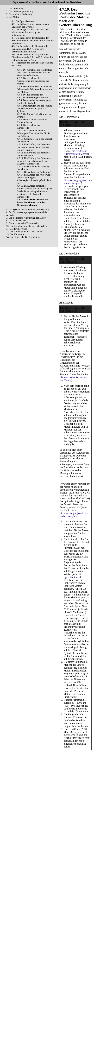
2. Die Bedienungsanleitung (19, 11)
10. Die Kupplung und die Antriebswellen (26, 226)
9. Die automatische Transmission (22, 223)
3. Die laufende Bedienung (19, 14)
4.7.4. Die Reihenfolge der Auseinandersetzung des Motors (32, 96)
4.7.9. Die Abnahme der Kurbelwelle (28, 126)
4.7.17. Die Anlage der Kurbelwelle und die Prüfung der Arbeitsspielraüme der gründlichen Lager (34, 178)
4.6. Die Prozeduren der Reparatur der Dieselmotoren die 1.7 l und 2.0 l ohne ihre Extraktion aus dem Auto (32, 57)
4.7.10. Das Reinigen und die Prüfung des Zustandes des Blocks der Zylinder (33, 133)
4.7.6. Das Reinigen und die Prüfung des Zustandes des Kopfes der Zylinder (34, 108)
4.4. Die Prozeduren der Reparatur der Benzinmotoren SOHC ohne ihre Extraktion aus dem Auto (33, 41)
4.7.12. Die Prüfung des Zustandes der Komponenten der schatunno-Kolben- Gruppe (33, 147)
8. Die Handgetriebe (16, 220)
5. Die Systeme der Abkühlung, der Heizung (27, 209)
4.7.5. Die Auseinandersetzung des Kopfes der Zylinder (33, 101)
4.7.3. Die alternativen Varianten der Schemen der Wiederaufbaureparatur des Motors (35, 89)
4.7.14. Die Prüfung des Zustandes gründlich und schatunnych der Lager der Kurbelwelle (33, 161)
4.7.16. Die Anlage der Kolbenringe (34, 172)
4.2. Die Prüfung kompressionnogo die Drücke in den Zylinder (30, 25)
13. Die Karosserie (15, 234)
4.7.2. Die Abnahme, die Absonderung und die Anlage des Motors (33, 81)
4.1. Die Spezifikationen (23, 21)
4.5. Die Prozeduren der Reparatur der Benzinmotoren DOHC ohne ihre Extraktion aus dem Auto (30, 49)
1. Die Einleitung (14, 8)
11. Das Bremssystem (16, 229)
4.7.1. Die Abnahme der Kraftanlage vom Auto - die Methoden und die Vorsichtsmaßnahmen (34, 73)
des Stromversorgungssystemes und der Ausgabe (78, 180)
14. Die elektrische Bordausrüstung (23, 237)
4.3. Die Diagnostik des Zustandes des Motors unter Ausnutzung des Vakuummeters (30, 32)
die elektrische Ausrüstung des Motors (76, 152)
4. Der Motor (12, 17)
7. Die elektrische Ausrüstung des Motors (26, 217)
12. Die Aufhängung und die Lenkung (24, 231)
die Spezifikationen (73, 575)
